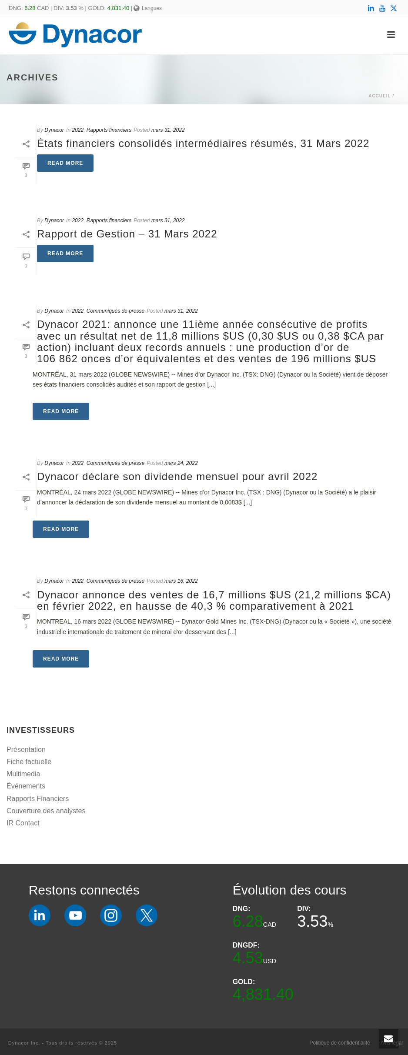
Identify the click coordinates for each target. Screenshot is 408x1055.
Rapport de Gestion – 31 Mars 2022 (127, 234)
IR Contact (23, 823)
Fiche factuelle (29, 761)
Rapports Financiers (38, 798)
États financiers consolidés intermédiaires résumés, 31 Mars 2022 (203, 143)
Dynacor (54, 130)
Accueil (379, 95)
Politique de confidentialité (339, 1043)
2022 (78, 130)
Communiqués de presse (115, 311)
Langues (148, 8)
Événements (26, 786)
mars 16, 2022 (181, 581)
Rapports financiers (109, 130)
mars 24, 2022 (181, 463)
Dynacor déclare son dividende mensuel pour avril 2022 (177, 476)
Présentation (26, 749)
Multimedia (23, 774)
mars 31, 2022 (168, 130)
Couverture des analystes (46, 811)
